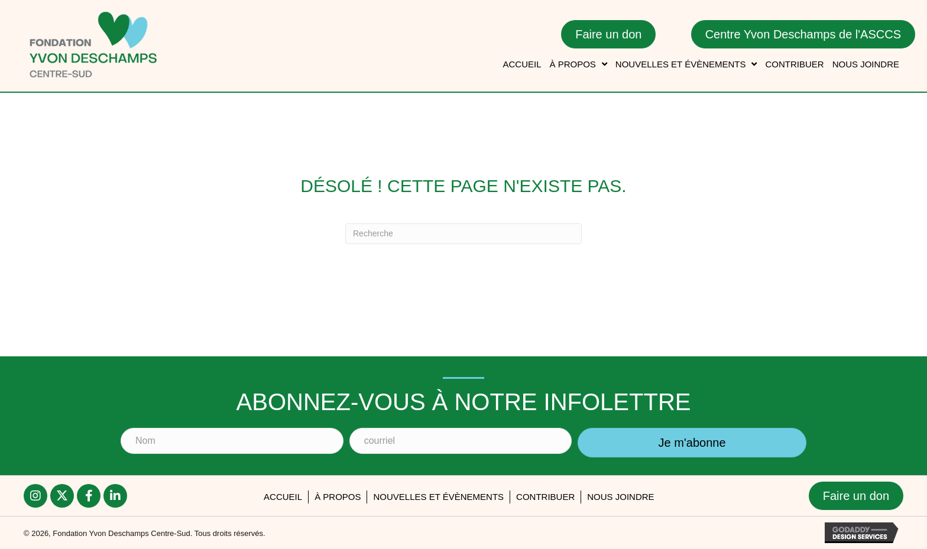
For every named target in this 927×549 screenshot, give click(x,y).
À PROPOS (338, 497)
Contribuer (545, 497)
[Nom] (232, 441)
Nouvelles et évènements (438, 497)
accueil (283, 497)
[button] (692, 442)
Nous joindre (620, 497)
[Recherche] (463, 233)
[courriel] (460, 441)
